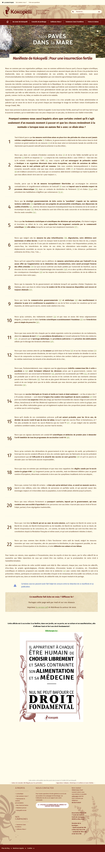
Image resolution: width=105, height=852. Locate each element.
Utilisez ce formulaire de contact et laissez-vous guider (53, 805)
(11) (78, 189)
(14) (30, 207)
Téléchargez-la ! (51, 631)
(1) (43, 140)
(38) (67, 437)
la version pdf (42, 607)
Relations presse (21, 808)
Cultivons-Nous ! (21, 829)
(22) (60, 300)
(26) (37, 322)
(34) (85, 374)
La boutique (19, 793)
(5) (41, 158)
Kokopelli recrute (21, 810)
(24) (54, 317)
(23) (76, 300)
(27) (37, 336)
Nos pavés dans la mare (53, 780)
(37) (91, 397)
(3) (64, 155)
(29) (51, 342)
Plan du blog (6, 848)
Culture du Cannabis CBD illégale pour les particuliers (26, 783)
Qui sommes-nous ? (22, 796)
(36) (24, 385)
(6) (47, 161)
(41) (64, 571)
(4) (23, 158)
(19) (32, 267)
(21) (30, 290)
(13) (32, 204)
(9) (60, 186)
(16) (25, 227)
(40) (34, 472)
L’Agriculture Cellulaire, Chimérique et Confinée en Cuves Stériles (75, 783)
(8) (16, 172)
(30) (71, 351)
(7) (72, 169)
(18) (65, 238)
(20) (40, 272)
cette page (75, 796)
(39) (78, 457)
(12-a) (90, 189)
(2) (49, 143)
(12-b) (60, 192)
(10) (36, 189)
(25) (81, 320)
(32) (26, 371)
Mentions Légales (18, 848)
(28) (15, 339)
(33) (52, 374)
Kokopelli (73, 780)
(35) (38, 379)
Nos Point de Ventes (22, 805)
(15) (32, 210)
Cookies (29, 848)
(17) (75, 227)
